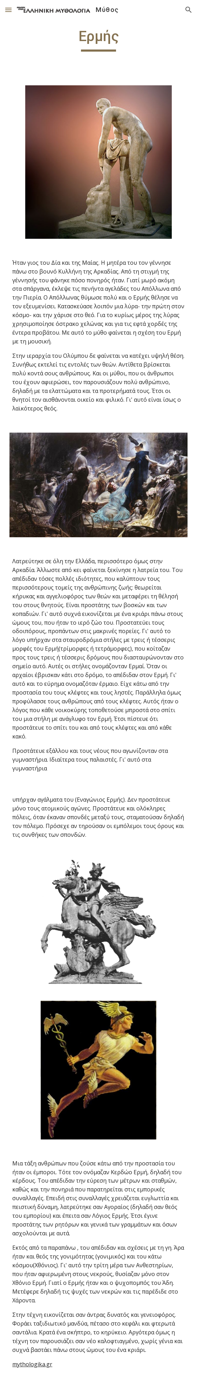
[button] (8, 9)
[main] (98, 39)
